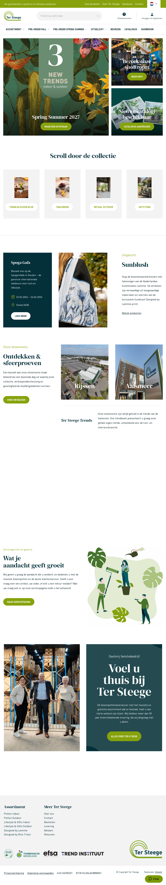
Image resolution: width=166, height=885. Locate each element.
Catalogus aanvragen (137, 126)
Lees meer (21, 315)
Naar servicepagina (18, 601)
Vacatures (127, 4)
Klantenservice (124, 18)
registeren (157, 18)
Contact (139, 4)
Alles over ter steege (124, 736)
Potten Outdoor (13, 817)
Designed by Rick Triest (17, 834)
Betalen (48, 830)
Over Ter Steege (111, 4)
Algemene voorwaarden (40, 873)
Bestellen (49, 822)
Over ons (49, 813)
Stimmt (158, 871)
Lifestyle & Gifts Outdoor (18, 826)
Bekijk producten (131, 313)
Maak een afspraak (56, 126)
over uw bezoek (16, 399)
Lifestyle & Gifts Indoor (17, 822)
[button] (154, 4)
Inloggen (146, 18)
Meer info (137, 76)
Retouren (49, 834)
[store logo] (12, 16)
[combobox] (69, 15)
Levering (49, 826)
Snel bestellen (92, 4)
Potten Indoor (12, 813)
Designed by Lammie (16, 830)
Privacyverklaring (14, 873)
